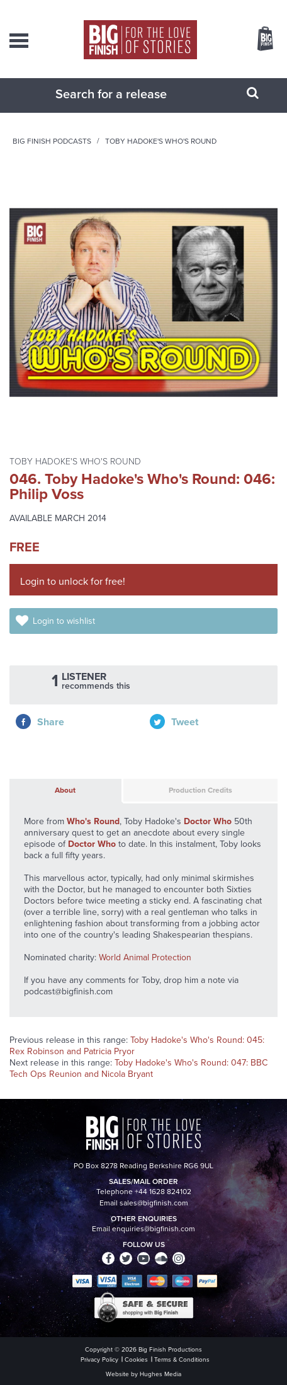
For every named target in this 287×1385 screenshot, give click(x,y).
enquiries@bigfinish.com (153, 1228)
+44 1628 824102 (163, 1191)
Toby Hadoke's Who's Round (161, 141)
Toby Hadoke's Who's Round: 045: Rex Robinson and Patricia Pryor (136, 1045)
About (65, 790)
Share (50, 722)
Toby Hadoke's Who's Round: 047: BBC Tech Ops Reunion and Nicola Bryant (138, 1068)
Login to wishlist (64, 621)
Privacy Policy (99, 1359)
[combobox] (127, 94)
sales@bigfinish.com (154, 1203)
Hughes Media (160, 1374)
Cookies (136, 1359)
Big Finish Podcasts (52, 141)
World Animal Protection (145, 957)
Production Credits (200, 790)
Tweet (184, 722)
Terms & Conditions (182, 1359)
